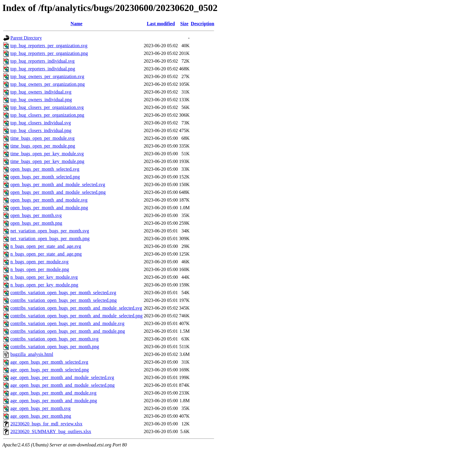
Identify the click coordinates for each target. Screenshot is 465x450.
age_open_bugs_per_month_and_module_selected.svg (62, 377)
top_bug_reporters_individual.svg (42, 61)
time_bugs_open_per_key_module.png (47, 161)
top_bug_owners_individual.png (41, 99)
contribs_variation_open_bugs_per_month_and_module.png (67, 331)
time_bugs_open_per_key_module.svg (47, 153)
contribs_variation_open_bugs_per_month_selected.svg (63, 292)
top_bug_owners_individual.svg (40, 91)
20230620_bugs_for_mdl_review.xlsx (46, 423)
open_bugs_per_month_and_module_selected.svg (57, 184)
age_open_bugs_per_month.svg (40, 408)
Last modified (161, 23)
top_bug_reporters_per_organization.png (49, 53)
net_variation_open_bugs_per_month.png (50, 238)
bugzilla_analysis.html (31, 354)
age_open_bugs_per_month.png (40, 416)
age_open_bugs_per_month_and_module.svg (53, 392)
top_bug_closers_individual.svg (40, 122)
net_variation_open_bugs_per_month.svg (49, 230)
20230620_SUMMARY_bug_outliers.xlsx (50, 431)
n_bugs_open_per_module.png (39, 269)
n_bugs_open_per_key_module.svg (44, 277)
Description (202, 23)
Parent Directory (26, 37)
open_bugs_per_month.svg (36, 215)
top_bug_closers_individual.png (40, 130)
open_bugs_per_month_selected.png (45, 176)
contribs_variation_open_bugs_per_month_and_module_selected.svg (76, 307)
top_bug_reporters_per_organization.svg (48, 45)
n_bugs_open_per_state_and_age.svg (45, 246)
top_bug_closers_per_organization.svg (47, 107)
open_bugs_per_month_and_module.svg (48, 199)
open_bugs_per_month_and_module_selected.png (58, 192)
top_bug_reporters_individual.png (42, 68)
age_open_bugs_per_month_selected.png (49, 369)
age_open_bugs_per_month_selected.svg (49, 362)
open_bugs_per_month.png (36, 223)
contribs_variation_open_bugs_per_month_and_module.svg (67, 323)
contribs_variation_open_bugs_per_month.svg (54, 338)
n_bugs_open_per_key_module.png (44, 284)
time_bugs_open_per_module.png (42, 145)
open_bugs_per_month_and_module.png (49, 207)
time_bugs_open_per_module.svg (42, 138)
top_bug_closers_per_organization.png (47, 115)
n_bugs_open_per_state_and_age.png (46, 253)
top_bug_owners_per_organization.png (47, 84)
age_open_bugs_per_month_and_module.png (53, 400)
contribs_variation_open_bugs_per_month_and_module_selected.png (76, 315)
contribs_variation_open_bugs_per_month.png (54, 346)
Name (76, 23)
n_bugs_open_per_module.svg (39, 261)
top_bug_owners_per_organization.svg (47, 76)
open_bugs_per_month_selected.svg (44, 169)
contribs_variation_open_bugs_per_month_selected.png (63, 300)
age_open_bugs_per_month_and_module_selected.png (62, 385)
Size (184, 23)
